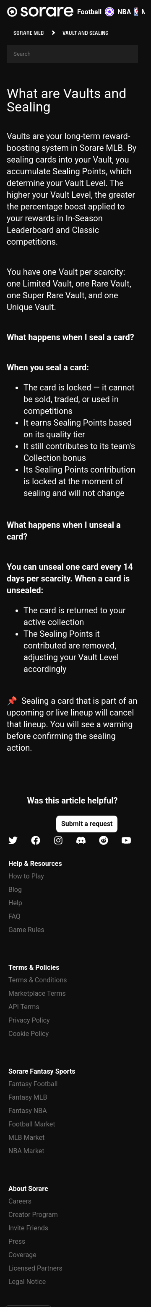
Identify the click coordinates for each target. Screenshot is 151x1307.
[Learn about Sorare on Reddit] (104, 841)
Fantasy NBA (27, 1111)
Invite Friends (28, 1228)
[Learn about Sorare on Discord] (81, 841)
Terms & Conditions (37, 980)
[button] (86, 824)
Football (95, 11)
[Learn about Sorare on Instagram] (58, 841)
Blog (15, 890)
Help (15, 903)
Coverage (22, 1255)
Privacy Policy (29, 1020)
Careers (19, 1201)
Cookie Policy (28, 1034)
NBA (127, 12)
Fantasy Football (32, 1084)
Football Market (31, 1124)
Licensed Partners (35, 1268)
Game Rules (26, 930)
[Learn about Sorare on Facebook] (36, 841)
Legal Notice (27, 1282)
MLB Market (26, 1138)
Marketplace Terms (37, 993)
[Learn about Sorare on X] (13, 841)
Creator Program (33, 1215)
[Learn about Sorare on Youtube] (126, 841)
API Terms (23, 1007)
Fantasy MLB (27, 1097)
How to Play (26, 876)
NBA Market (26, 1151)
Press (16, 1241)
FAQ (14, 916)
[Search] (72, 54)
